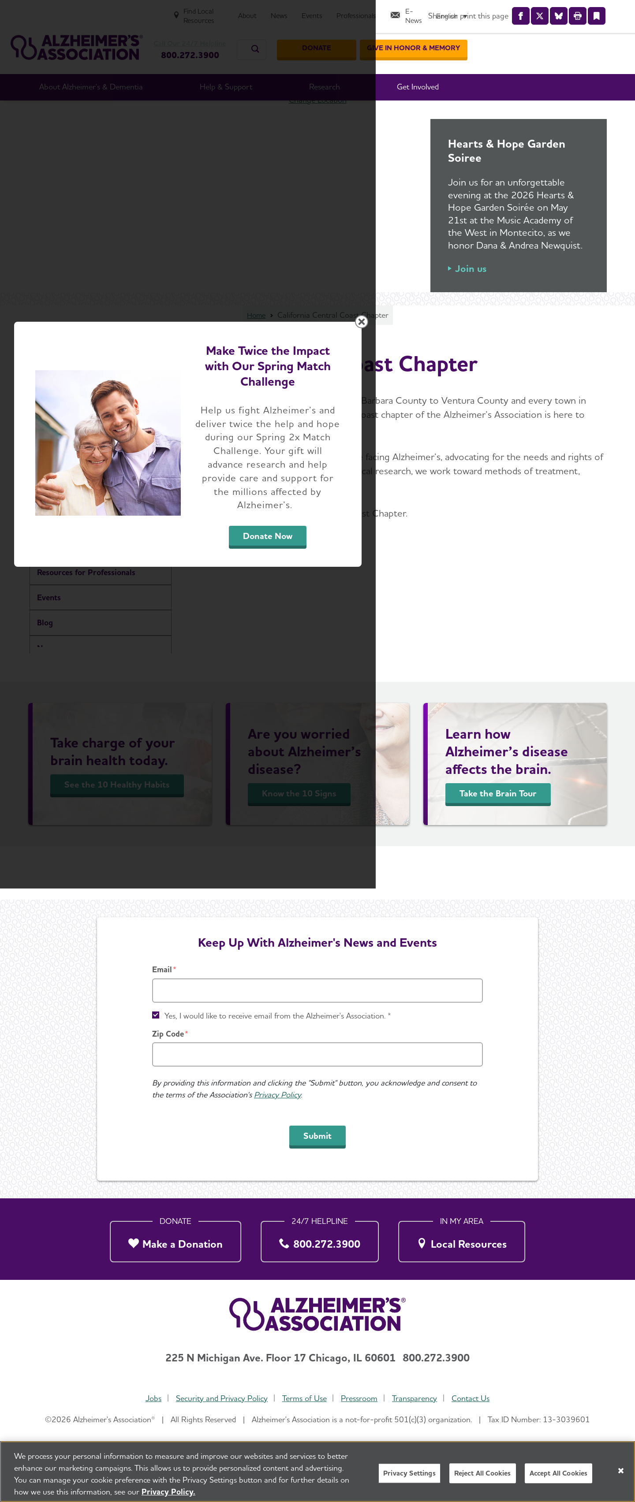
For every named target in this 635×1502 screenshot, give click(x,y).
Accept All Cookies (559, 1473)
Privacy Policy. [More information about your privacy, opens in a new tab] (168, 1491)
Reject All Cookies (482, 1473)
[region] (317, 1471)
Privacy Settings (409, 1473)
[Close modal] (527, 638)
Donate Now (415, 833)
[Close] (621, 1470)
